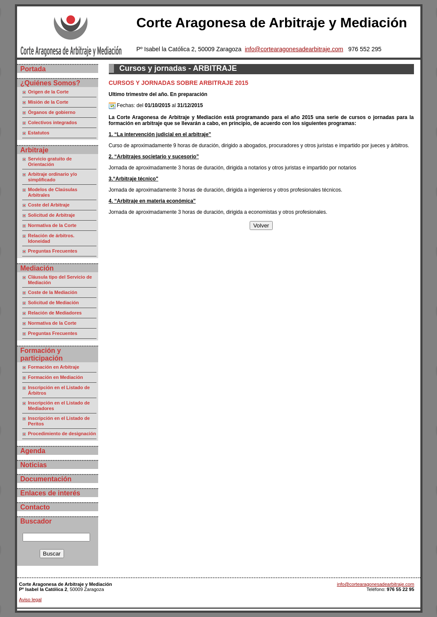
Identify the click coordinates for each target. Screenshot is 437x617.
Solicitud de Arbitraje (51, 215)
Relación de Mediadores (55, 312)
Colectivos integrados (52, 122)
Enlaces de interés (50, 493)
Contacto (35, 507)
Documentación (46, 479)
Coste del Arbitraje (49, 204)
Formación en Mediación (55, 377)
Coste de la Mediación (53, 292)
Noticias (33, 465)
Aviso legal (30, 599)
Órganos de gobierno (52, 112)
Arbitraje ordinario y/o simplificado (52, 177)
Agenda (33, 450)
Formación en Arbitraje (53, 367)
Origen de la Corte (48, 91)
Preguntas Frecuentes (53, 250)
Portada (33, 69)
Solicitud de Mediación (53, 302)
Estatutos (39, 132)
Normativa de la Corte (52, 225)
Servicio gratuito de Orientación (50, 161)
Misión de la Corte (48, 102)
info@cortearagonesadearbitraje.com (294, 49)
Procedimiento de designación (62, 433)
